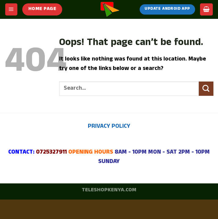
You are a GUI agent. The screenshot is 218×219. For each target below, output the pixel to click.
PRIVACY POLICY (109, 126)
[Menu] (11, 9)
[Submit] (206, 89)
